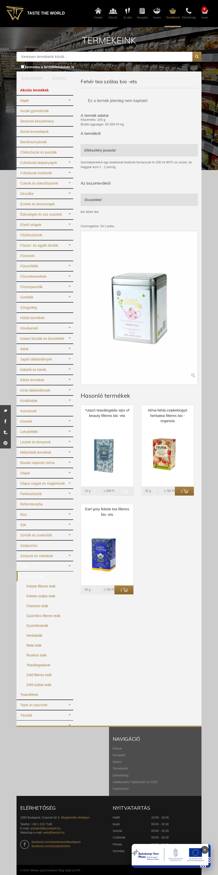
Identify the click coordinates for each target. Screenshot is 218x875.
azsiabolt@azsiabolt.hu (45, 828)
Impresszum (121, 788)
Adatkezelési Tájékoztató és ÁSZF (135, 782)
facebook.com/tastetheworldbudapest (56, 842)
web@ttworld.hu (53, 832)
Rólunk (117, 748)
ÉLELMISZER (31, 78)
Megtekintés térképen (75, 817)
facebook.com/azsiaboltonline (51, 846)
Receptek (119, 755)
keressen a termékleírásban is (49, 67)
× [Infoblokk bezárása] (204, 850)
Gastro (117, 762)
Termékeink (120, 768)
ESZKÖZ (59, 78)
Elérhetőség (120, 775)
